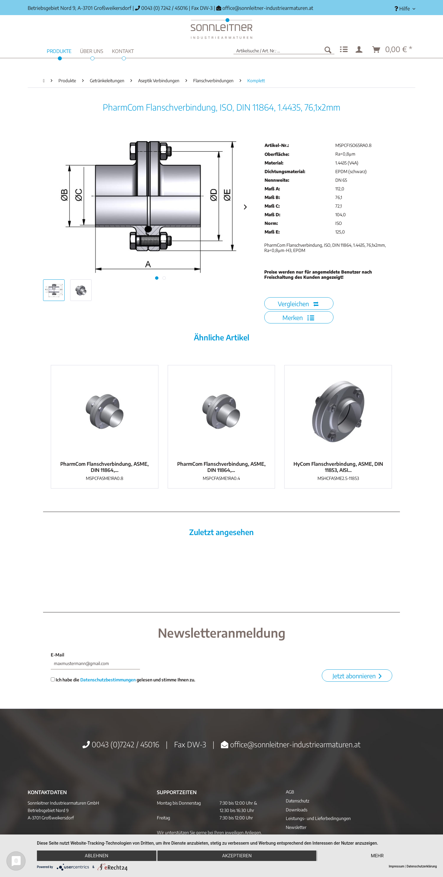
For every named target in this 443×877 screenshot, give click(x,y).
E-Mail (57, 654)
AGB (290, 791)
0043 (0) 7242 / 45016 (161, 8)
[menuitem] (402, 9)
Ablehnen (96, 856)
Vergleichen (298, 303)
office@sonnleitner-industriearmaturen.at (267, 8)
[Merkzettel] (344, 49)
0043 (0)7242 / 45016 (120, 744)
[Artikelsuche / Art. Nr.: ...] (283, 49)
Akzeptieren (237, 856)
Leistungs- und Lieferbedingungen (318, 818)
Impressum (397, 866)
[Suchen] (327, 49)
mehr (377, 856)
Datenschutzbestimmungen (108, 679)
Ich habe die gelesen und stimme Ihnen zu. (123, 679)
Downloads (296, 809)
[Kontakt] (123, 50)
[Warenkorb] (392, 49)
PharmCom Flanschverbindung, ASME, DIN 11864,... (104, 467)
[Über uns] (92, 50)
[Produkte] (59, 50)
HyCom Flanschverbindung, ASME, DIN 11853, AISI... (338, 467)
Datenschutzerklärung (422, 866)
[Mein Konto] (360, 49)
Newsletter (296, 827)
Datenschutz (297, 800)
